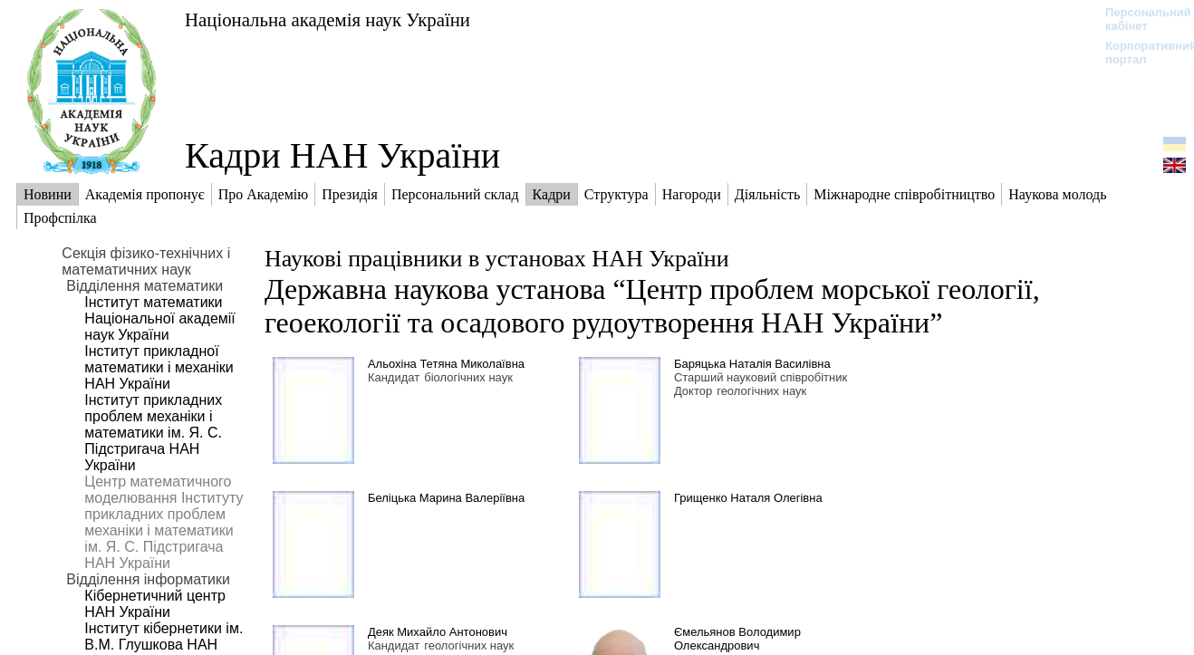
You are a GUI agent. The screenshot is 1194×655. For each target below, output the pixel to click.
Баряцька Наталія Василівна (752, 364)
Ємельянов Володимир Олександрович (737, 638)
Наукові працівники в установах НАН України (497, 259)
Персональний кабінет (1139, 19)
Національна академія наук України (327, 19)
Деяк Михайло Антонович (437, 632)
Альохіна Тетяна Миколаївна (446, 364)
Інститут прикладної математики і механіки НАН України (158, 367)
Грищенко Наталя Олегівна (748, 498)
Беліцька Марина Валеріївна (446, 498)
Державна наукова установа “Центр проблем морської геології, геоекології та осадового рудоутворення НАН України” (652, 306)
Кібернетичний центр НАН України (155, 604)
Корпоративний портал (1139, 52)
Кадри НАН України (342, 155)
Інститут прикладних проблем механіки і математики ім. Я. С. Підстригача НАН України (153, 432)
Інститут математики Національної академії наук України (159, 318)
